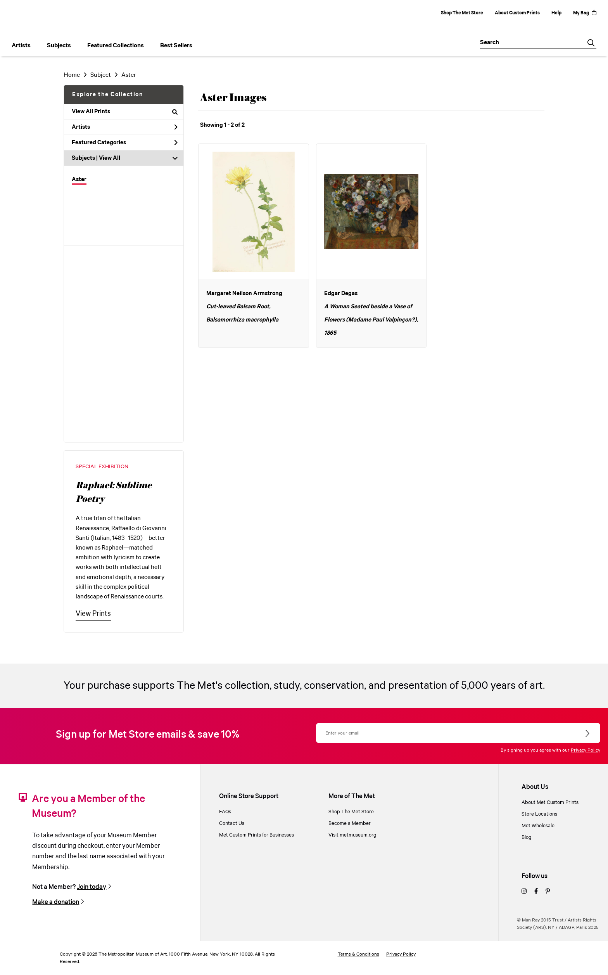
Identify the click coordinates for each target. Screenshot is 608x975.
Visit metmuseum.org (352, 835)
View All (109, 158)
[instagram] (524, 891)
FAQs (225, 811)
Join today (91, 887)
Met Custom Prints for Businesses (256, 835)
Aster (79, 179)
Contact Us (231, 823)
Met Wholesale (538, 825)
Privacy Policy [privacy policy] (401, 954)
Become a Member (349, 823)
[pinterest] (548, 891)
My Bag (584, 13)
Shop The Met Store (462, 13)
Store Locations (539, 814)
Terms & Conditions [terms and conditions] (358, 954)
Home (72, 75)
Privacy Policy (585, 750)
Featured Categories (125, 143)
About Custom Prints (517, 13)
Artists (125, 127)
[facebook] (536, 891)
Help (556, 13)
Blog (527, 837)
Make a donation (55, 902)
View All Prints (125, 112)
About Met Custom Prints (550, 802)
